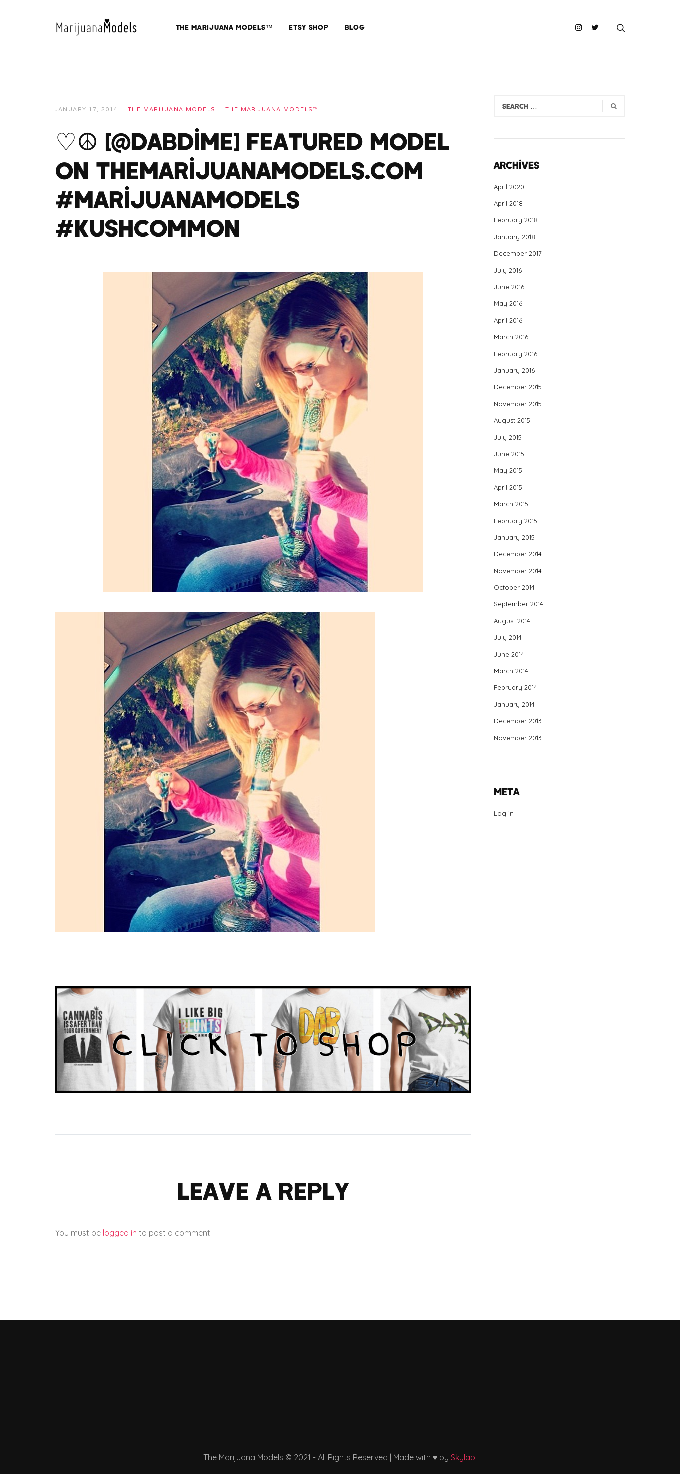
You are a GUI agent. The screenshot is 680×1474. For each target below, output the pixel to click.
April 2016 (508, 320)
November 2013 (518, 738)
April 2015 (508, 487)
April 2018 (508, 203)
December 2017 (518, 253)
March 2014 (511, 671)
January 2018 (514, 237)
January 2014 (514, 704)
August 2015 (512, 420)
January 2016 (514, 370)
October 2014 (514, 587)
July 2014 (508, 637)
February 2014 (515, 687)
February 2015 (515, 521)
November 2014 (518, 571)
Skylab (463, 1457)
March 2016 (511, 337)
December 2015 (518, 387)
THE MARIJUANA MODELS (172, 109)
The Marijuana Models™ (272, 109)
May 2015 (508, 470)
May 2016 (508, 303)
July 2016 (508, 270)
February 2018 (516, 220)
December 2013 (518, 721)
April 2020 (509, 187)
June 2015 (509, 454)
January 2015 (514, 537)
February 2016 (515, 354)
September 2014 (518, 604)
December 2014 (518, 554)
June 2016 (509, 287)
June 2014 (509, 654)
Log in (504, 813)
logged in (120, 1233)
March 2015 (511, 504)
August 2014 (512, 621)
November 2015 (518, 404)
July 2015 (508, 437)
